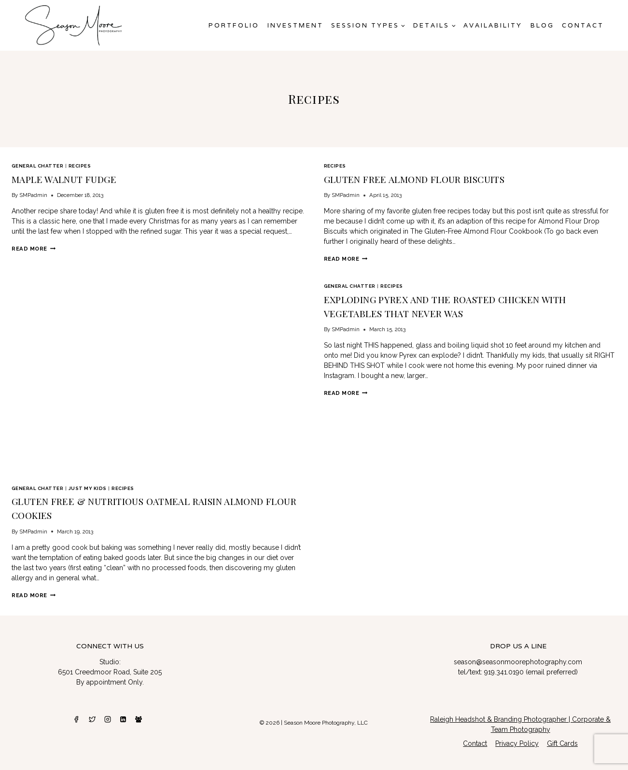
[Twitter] (92, 714)
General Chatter (37, 165)
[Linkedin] (123, 714)
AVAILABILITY (492, 25)
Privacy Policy (517, 738)
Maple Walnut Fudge (59, 178)
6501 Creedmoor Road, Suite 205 (110, 667)
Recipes (80, 165)
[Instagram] (107, 714)
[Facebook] (76, 714)
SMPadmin (33, 193)
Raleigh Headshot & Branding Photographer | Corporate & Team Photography (520, 719)
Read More (34, 247)
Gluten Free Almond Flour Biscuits (405, 178)
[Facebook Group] (138, 714)
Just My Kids (88, 486)
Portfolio (234, 25)
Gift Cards (562, 738)
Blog (542, 25)
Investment (295, 25)
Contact (583, 25)
